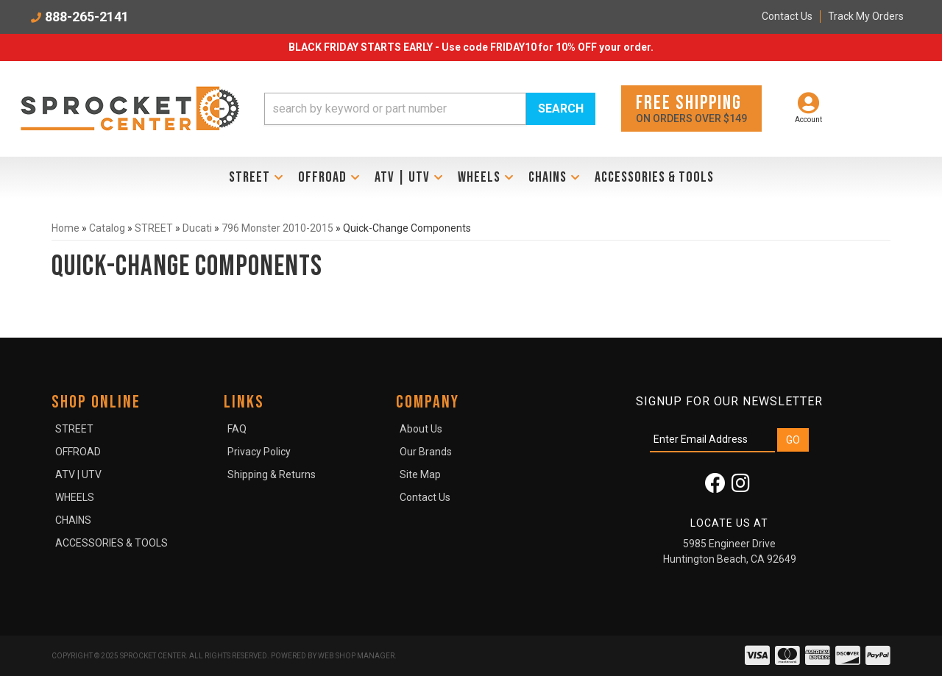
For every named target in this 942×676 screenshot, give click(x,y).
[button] (429, 109)
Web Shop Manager (356, 656)
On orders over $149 (691, 107)
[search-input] (395, 108)
